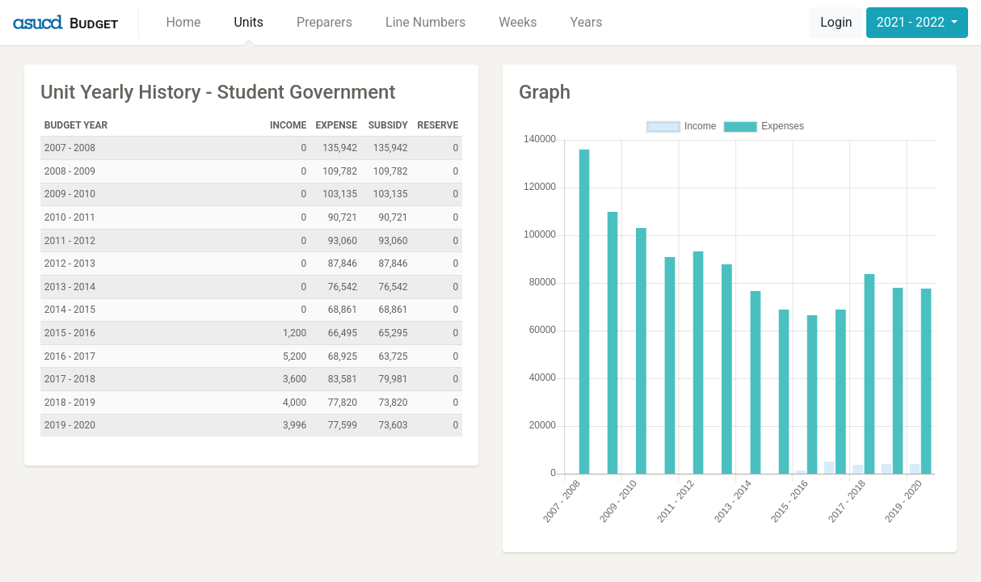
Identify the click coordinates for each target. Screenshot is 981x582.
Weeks (518, 22)
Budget (93, 23)
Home (183, 22)
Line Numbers (425, 22)
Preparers (324, 22)
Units (248, 22)
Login (836, 22)
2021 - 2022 (912, 22)
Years (586, 22)
